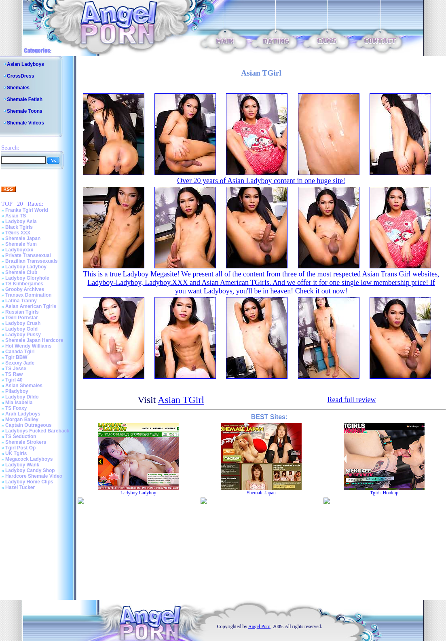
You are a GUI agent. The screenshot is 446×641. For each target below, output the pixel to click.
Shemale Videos (25, 123)
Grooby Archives (24, 289)
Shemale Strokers (25, 442)
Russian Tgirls (22, 312)
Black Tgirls (19, 227)
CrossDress (20, 76)
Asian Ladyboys (25, 64)
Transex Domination (28, 295)
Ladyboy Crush (22, 323)
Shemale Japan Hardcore (34, 340)
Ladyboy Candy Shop (30, 470)
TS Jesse (15, 368)
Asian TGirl (181, 399)
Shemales (18, 88)
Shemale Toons (24, 111)
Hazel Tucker (20, 487)
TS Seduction (20, 436)
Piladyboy (16, 391)
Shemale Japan (22, 238)
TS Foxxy (16, 408)
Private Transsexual (28, 255)
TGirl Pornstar (21, 317)
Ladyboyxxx (19, 250)
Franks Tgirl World (26, 210)
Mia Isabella (18, 402)
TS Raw (14, 374)
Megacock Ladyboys (29, 459)
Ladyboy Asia (21, 221)
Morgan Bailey (21, 419)
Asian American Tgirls (30, 306)
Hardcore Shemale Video (33, 476)
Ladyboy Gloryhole (27, 278)
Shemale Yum (21, 244)
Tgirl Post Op (20, 448)
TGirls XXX (17, 233)
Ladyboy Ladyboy (26, 267)
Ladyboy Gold (21, 329)
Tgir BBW (16, 357)
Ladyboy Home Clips (29, 482)
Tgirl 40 (14, 380)
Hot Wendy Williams (28, 346)
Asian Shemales (23, 385)
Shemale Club (21, 272)
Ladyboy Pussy (23, 334)
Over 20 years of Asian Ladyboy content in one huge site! (261, 181)
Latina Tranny (21, 301)
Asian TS (15, 216)
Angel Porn (259, 626)
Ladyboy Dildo (22, 397)
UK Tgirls (16, 453)
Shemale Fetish (24, 99)
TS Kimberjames (24, 284)
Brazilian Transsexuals (31, 261)
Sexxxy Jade (19, 363)
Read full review (351, 400)
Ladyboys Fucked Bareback (37, 431)
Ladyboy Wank (22, 465)
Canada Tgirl (20, 351)
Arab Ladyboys (22, 414)
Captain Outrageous (28, 425)
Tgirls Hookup (384, 493)
